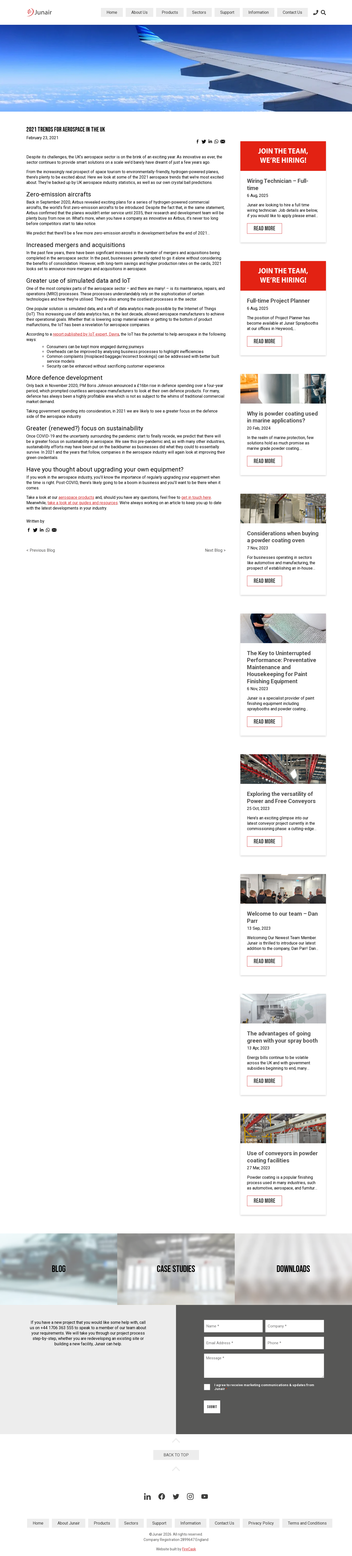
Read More (264, 228)
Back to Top (176, 1455)
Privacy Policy (261, 1523)
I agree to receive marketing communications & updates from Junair (264, 1387)
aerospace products (76, 497)
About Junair (68, 1523)
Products (170, 12)
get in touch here (196, 497)
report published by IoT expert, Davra (86, 334)
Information (258, 12)
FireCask (189, 1549)
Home (112, 12)
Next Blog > (215, 550)
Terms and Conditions (307, 1523)
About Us (139, 12)
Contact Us (292, 12)
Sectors (199, 12)
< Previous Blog (40, 550)
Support (227, 12)
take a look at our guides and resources (83, 502)
